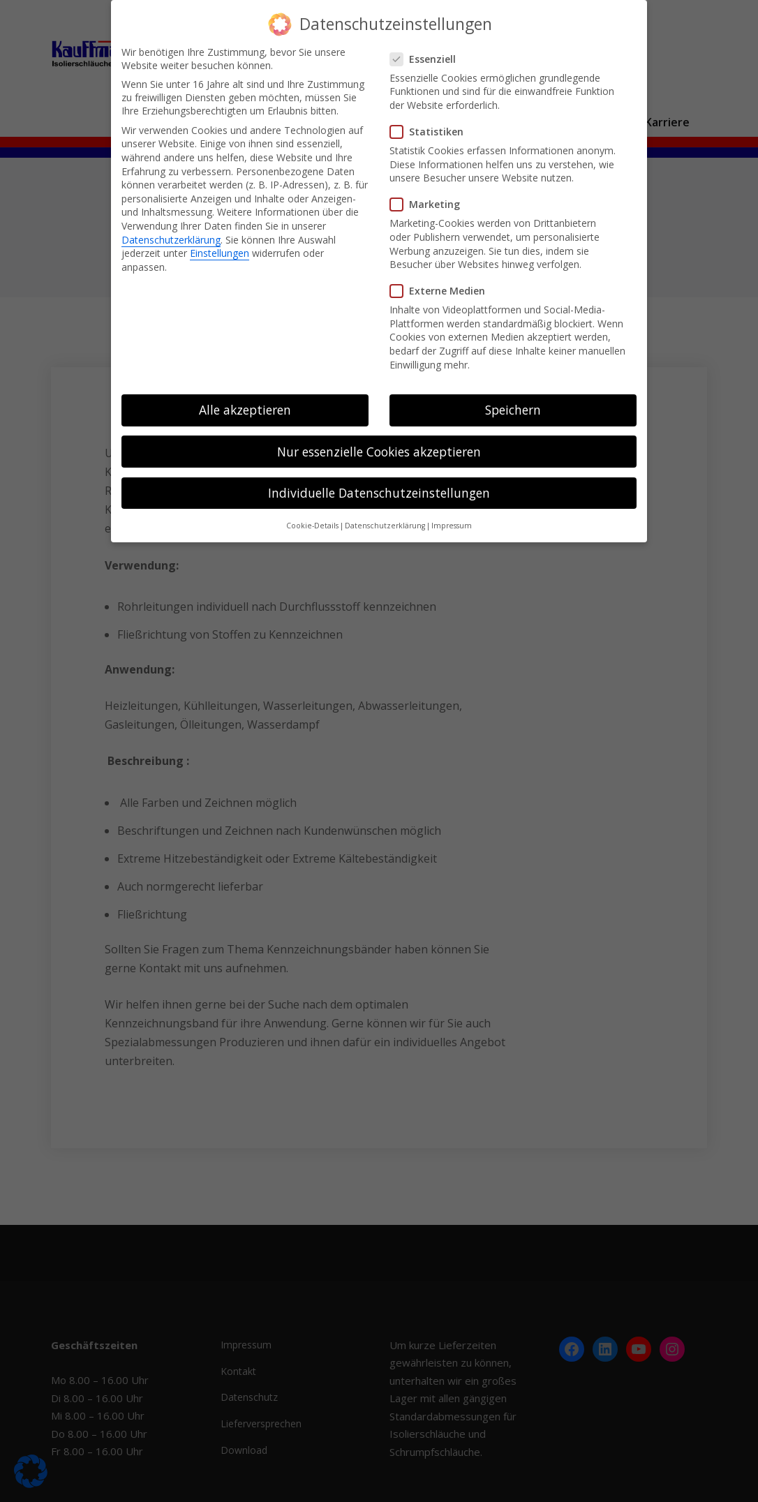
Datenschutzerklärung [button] (385, 525)
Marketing (429, 204)
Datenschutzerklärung (171, 239)
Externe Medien (441, 290)
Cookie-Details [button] (312, 525)
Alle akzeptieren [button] (245, 409)
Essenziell (427, 59)
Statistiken (431, 131)
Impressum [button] (451, 525)
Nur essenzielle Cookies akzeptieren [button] (379, 451)
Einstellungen (219, 253)
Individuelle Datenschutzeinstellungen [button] (379, 492)
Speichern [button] (513, 409)
